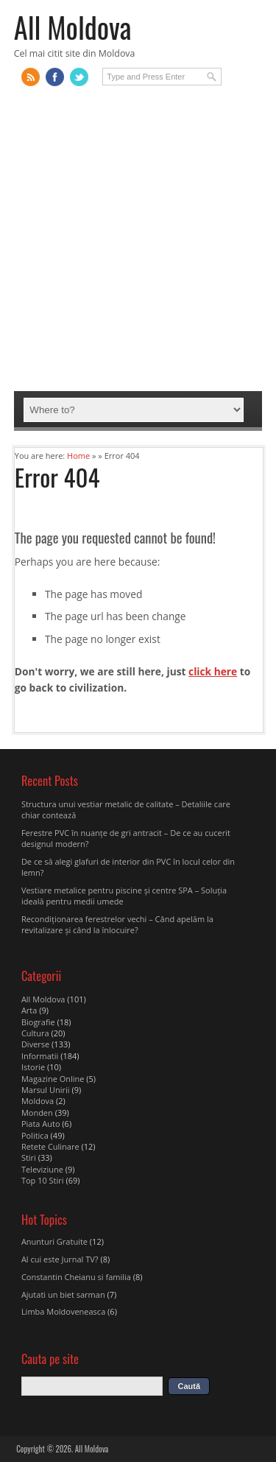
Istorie (33, 1066)
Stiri (28, 1157)
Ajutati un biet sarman (63, 1294)
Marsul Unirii (45, 1089)
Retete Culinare (50, 1146)
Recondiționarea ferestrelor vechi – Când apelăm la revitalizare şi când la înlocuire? (117, 924)
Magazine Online (53, 1078)
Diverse (35, 1044)
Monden (37, 1112)
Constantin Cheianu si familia (76, 1276)
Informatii (39, 1055)
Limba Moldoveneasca (63, 1311)
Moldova (37, 1100)
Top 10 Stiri (42, 1180)
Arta (29, 1010)
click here (212, 671)
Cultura (35, 1032)
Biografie (38, 1021)
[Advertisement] (138, 246)
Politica (35, 1135)
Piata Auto (40, 1123)
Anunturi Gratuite (54, 1241)
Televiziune (42, 1169)
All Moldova (73, 27)
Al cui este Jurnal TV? (60, 1259)
